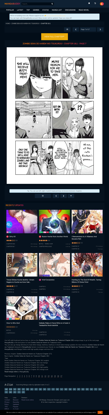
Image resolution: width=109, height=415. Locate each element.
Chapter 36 (75, 249)
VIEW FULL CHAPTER (54, 36)
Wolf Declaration (48, 280)
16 (58, 376)
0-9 (10, 389)
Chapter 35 (43, 332)
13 (48, 376)
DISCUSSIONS (70, 10)
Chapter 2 (42, 289)
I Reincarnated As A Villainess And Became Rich (84, 238)
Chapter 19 (10, 289)
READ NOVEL (84, 10)
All (6, 389)
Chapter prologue (45, 246)
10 (39, 376)
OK (100, 412)
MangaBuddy (9, 343)
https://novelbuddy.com (55, 15)
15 (55, 376)
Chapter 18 (10, 292)
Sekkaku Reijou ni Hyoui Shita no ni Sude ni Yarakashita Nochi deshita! (54, 324)
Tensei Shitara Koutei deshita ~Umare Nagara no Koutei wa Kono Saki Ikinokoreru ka (20, 281)
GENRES (36, 10)
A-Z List (15, 409)
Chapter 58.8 (10, 244)
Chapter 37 (75, 246)
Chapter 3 (42, 286)
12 (45, 376)
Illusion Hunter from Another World (55, 237)
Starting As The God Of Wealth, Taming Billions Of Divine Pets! (86, 281)
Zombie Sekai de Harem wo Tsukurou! (44, 343)
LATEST (20, 10)
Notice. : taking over (46, 244)
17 (61, 376)
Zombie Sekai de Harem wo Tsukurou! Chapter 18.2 (31, 356)
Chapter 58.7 (10, 246)
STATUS (45, 10)
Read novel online (28, 400)
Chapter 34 (43, 335)
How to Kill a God (13, 323)
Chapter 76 (75, 292)
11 (42, 376)
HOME (8, 24)
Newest (15, 400)
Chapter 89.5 (10, 333)
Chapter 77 (75, 289)
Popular (15, 407)
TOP (28, 10)
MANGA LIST (57, 10)
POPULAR (10, 10)
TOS (6, 407)
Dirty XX (12, 237)
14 (52, 376)
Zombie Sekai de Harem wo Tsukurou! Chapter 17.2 (34, 354)
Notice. (8, 330)
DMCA (7, 409)
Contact (7, 400)
